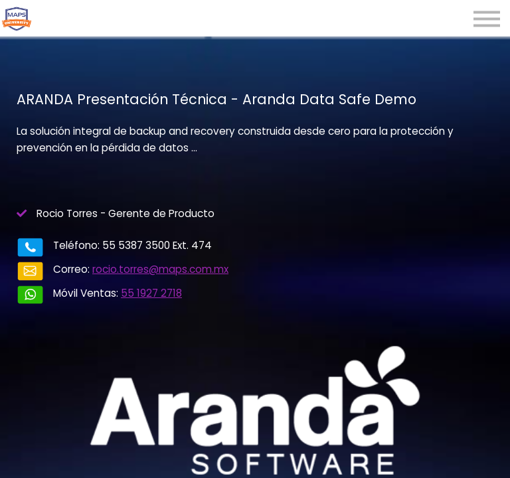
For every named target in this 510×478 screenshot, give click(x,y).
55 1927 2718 (151, 293)
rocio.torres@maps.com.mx (160, 269)
